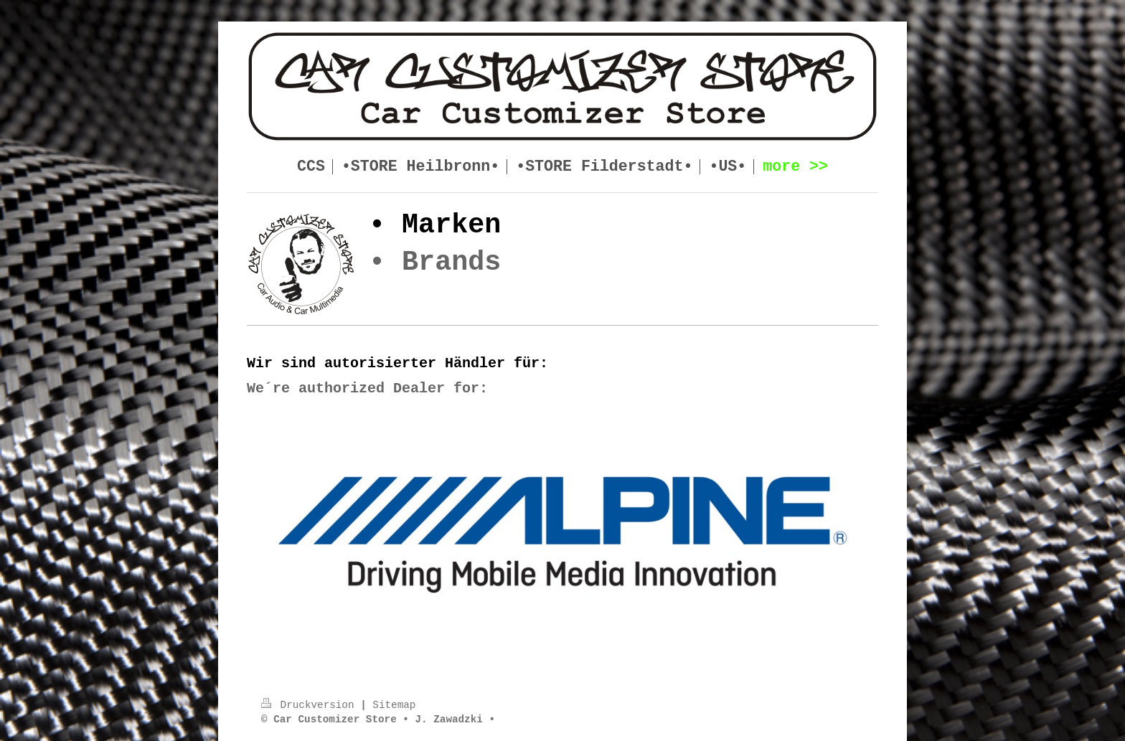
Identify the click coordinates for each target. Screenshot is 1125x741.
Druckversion (310, 705)
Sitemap (393, 705)
